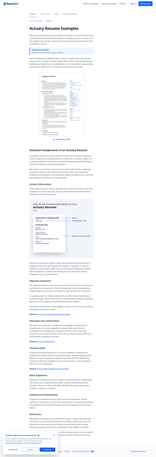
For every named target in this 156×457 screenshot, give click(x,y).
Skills (56, 14)
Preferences (13, 450)
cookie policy (35, 443)
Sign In (133, 3)
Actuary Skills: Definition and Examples (53, 369)
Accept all (47, 450)
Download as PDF (61, 139)
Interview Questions (70, 14)
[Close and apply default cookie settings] (54, 435)
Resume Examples (109, 3)
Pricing (122, 3)
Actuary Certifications (46, 341)
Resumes (33, 14)
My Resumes (145, 3)
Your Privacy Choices (83, 451)
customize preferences (13, 443)
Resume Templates (91, 3)
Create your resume (40, 50)
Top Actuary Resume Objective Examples (53, 314)
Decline (30, 450)
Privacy (59, 451)
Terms (67, 451)
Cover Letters (45, 14)
